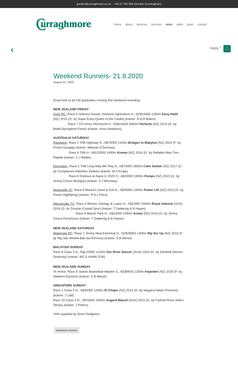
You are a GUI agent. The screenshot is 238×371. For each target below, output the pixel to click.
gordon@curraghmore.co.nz (93, 3)
